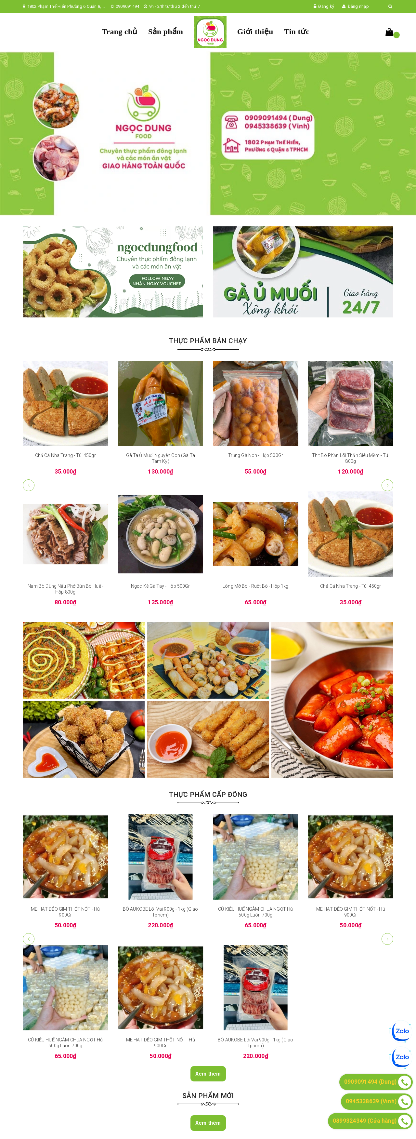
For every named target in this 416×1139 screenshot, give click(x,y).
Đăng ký (326, 6)
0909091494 (127, 6)
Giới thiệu (255, 31)
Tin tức (296, 31)
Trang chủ (119, 31)
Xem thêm (208, 1074)
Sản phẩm (165, 31)
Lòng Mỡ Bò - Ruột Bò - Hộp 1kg (255, 586)
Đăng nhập (358, 6)
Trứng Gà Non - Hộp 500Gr (255, 455)
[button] (387, 485)
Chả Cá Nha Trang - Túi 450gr (65, 455)
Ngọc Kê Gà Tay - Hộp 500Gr (160, 586)
